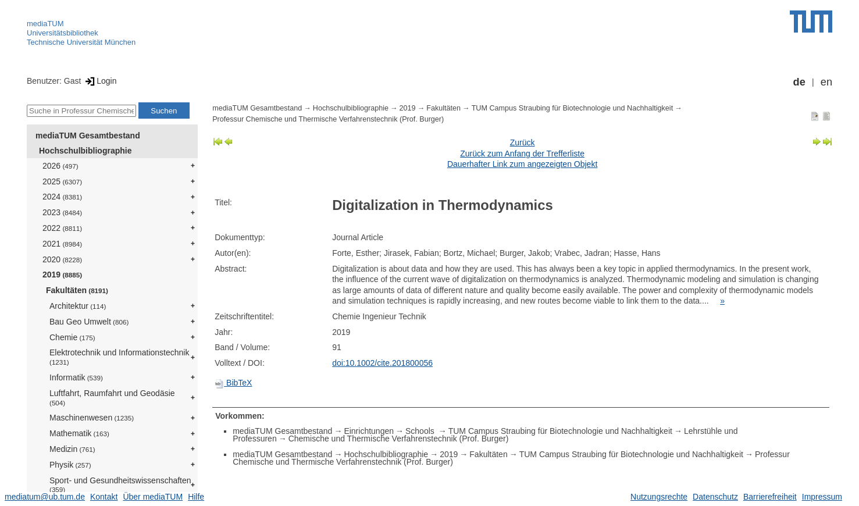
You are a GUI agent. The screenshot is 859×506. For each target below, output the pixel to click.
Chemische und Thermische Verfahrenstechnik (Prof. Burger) (398, 438)
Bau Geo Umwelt (89, 321)
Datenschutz (715, 496)
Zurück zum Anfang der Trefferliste (522, 153)
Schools (421, 431)
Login (99, 80)
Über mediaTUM (153, 496)
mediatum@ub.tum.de (45, 496)
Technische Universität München (81, 42)
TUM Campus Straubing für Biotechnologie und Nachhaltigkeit (572, 108)
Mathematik (79, 433)
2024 (62, 196)
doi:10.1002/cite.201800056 (382, 363)
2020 (62, 259)
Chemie (72, 337)
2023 (62, 212)
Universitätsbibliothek (62, 32)
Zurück (522, 142)
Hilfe (196, 496)
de (799, 82)
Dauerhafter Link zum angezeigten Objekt (522, 164)
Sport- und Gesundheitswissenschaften (120, 485)
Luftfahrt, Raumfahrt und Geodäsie (112, 398)
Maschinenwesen (91, 417)
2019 (62, 274)
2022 (62, 228)
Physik (70, 464)
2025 (62, 181)
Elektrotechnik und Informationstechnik (119, 357)
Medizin (72, 449)
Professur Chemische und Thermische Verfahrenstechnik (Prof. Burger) (328, 119)
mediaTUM (45, 23)
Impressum (822, 496)
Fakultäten (77, 290)
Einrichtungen (369, 431)
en (826, 82)
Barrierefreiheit (770, 496)
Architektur (77, 306)
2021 (62, 243)
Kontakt (103, 496)
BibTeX (233, 382)
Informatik (76, 377)
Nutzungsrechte (658, 496)
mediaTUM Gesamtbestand (87, 135)
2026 (60, 165)
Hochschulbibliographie (85, 150)
